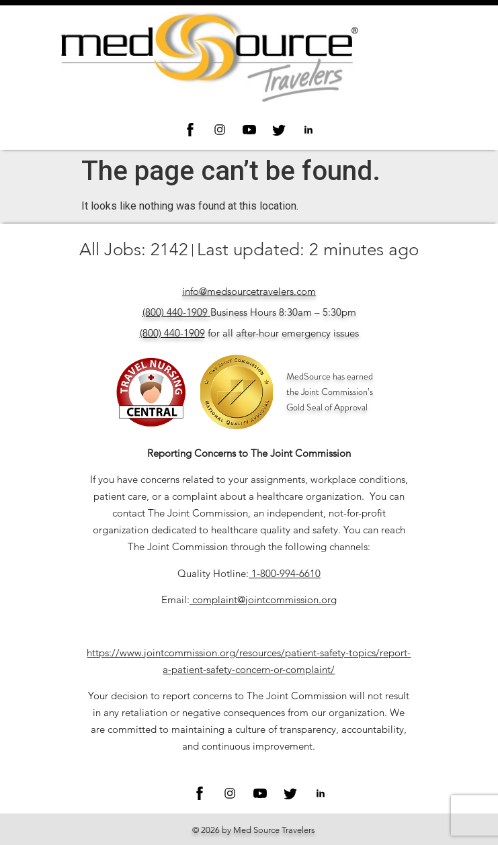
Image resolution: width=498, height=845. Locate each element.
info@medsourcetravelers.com (249, 291)
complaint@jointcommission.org (264, 599)
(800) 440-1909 (175, 312)
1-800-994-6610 (286, 573)
